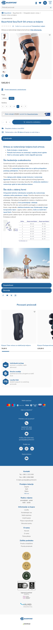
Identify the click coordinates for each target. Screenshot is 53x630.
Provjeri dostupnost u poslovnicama (15, 89)
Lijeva (11, 98)
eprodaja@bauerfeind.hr (26, 440)
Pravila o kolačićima (26, 543)
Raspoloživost (8, 285)
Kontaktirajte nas (26, 512)
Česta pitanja (26, 536)
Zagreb (26, 487)
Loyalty (26, 510)
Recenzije (6, 290)
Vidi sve (26, 493)
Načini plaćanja (26, 515)
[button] (6, 75)
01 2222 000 (27, 429)
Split (26, 489)
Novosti (26, 531)
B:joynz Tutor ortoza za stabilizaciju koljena (16, 345)
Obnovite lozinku (26, 523)
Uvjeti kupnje (26, 518)
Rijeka (26, 491)
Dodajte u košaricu (33, 122)
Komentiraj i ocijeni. (38, 26)
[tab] (26, 138)
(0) (13, 26)
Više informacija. (36, 30)
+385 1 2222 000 (28, 474)
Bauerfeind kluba (32, 114)
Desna (4, 98)
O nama (26, 533)
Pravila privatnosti (26, 546)
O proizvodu (7, 138)
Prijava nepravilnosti (26, 521)
